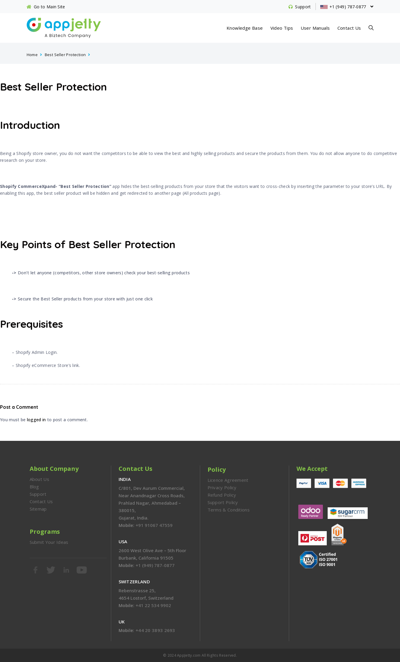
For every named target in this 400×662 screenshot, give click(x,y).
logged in (36, 419)
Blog (34, 487)
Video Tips (281, 28)
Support (38, 494)
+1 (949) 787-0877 (155, 565)
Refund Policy (222, 495)
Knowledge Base (245, 28)
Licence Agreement (228, 480)
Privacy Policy (222, 487)
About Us (39, 479)
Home (32, 54)
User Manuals (315, 28)
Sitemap (38, 509)
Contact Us (349, 28)
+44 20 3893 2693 (155, 630)
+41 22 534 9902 (153, 605)
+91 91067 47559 (154, 525)
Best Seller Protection (65, 54)
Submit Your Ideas (49, 542)
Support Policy (223, 502)
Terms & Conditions (229, 510)
